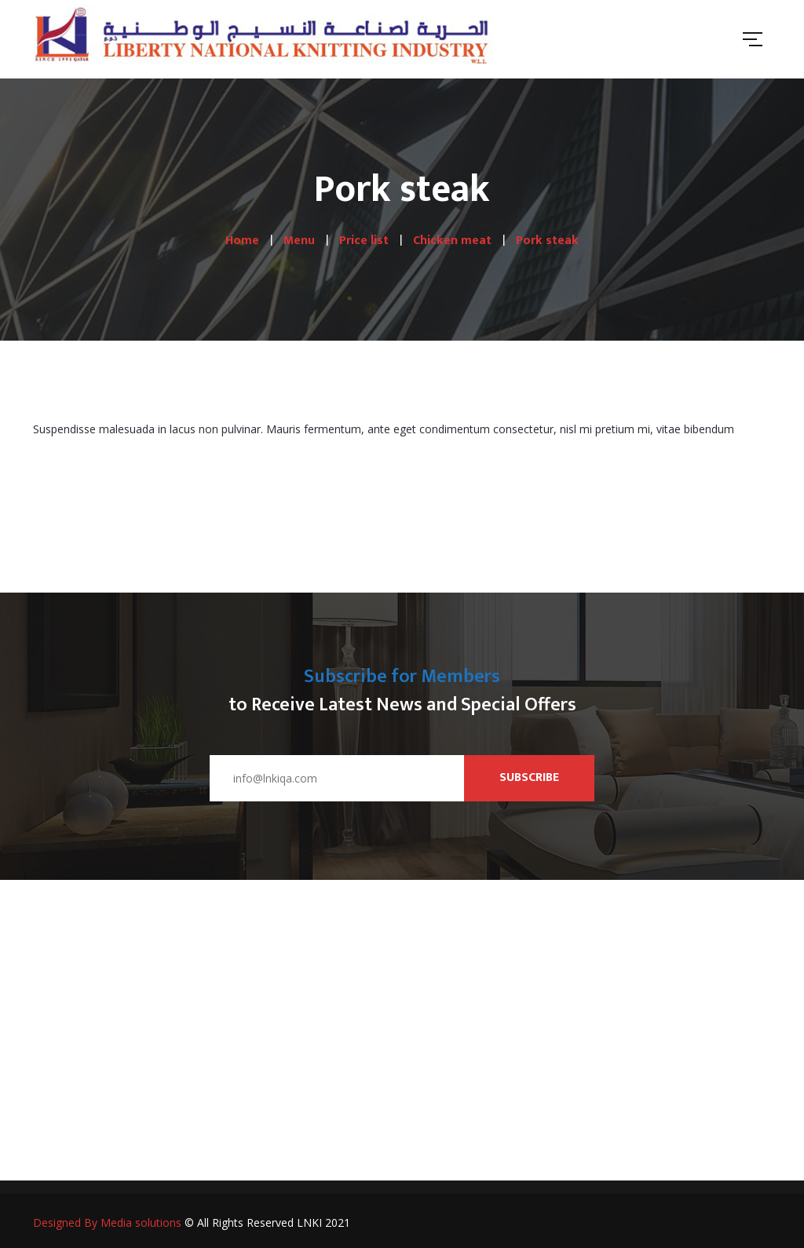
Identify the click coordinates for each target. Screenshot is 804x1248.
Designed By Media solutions (107, 1222)
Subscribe (529, 777)
